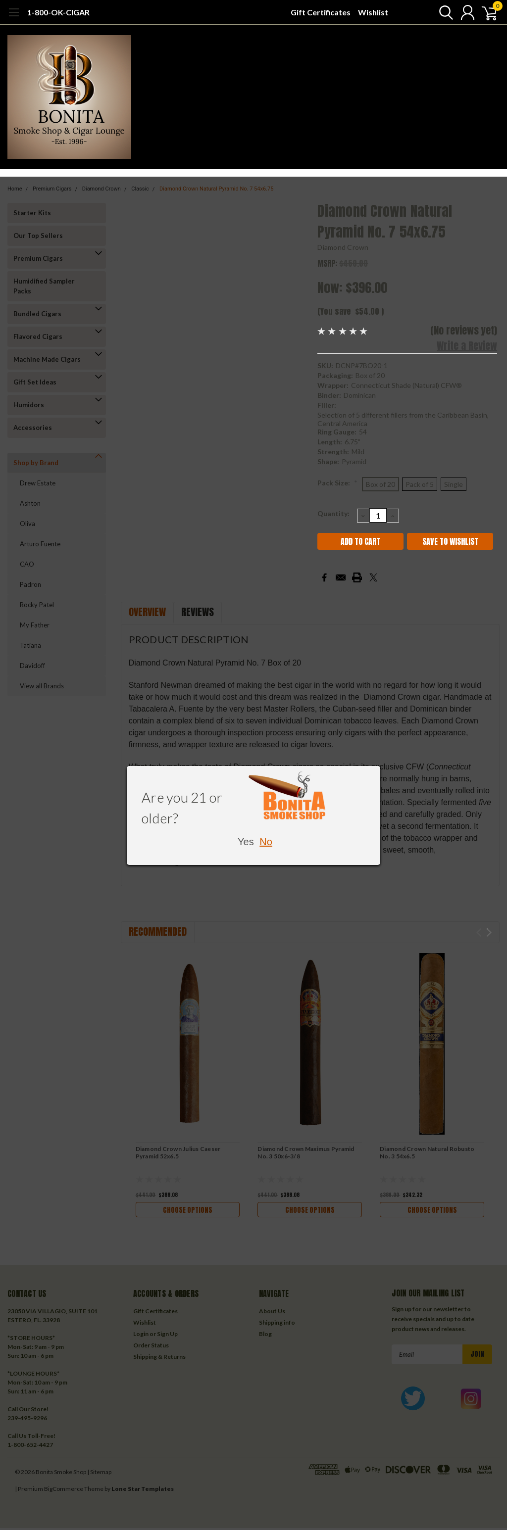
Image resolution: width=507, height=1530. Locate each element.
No (265, 841)
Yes (246, 841)
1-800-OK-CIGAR (58, 12)
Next (489, 932)
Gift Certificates (321, 12)
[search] (441, 12)
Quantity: (333, 513)
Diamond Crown (342, 247)
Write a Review (467, 345)
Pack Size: (337, 482)
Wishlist (373, 12)
